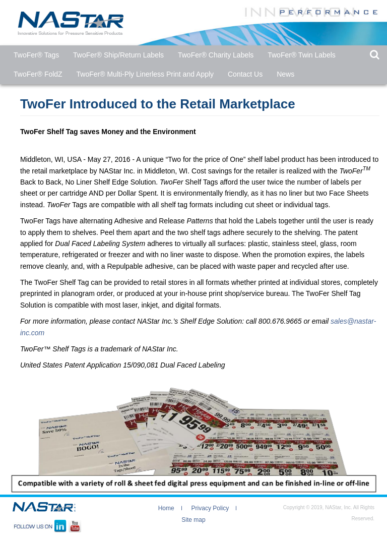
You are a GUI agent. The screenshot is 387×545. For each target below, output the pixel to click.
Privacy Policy (210, 508)
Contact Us (245, 74)
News (285, 74)
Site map (193, 519)
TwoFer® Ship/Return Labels (118, 55)
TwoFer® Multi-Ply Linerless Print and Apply (145, 74)
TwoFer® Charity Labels (215, 55)
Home (166, 508)
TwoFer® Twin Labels (302, 55)
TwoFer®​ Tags (36, 55)
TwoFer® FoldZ (38, 74)
